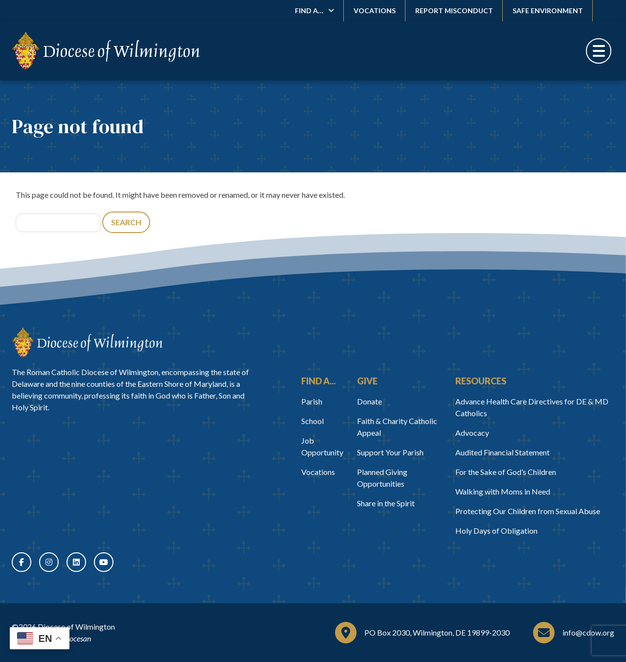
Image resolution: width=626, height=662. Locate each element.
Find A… (309, 10)
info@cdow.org (588, 632)
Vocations (375, 10)
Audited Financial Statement (502, 452)
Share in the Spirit (386, 503)
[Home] (87, 342)
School (312, 421)
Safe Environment (548, 10)
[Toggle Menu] (598, 51)
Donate (369, 401)
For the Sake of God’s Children (505, 471)
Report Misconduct (454, 10)
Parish (311, 401)
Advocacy (472, 432)
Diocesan (76, 638)
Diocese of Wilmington (76, 626)
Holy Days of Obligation (496, 530)
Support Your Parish (390, 452)
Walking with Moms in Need (502, 491)
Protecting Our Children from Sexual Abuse (527, 511)
